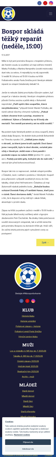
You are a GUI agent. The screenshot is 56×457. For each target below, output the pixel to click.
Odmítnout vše (28, 449)
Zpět (45, 242)
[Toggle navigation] (50, 13)
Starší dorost (28, 391)
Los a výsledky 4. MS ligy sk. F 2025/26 (28, 351)
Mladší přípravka (28, 416)
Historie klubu (28, 316)
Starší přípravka (28, 411)
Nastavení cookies (22, 435)
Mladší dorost (28, 396)
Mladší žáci (28, 406)
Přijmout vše (28, 442)
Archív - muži (28, 376)
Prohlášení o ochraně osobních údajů (21, 455)
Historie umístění (28, 321)
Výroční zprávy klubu (28, 336)
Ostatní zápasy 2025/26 (28, 361)
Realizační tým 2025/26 (28, 371)
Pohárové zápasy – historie (28, 326)
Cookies (48, 455)
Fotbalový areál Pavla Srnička (28, 331)
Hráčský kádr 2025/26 (28, 366)
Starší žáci (28, 401)
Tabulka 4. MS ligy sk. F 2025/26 (28, 356)
